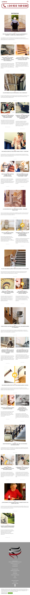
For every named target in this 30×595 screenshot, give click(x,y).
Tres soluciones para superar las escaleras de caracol (8, 292)
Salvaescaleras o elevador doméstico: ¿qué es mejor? (22, 292)
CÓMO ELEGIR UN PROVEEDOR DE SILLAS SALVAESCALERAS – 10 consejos (15, 327)
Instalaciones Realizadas (15, 574)
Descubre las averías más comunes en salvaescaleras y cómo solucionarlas (7, 59)
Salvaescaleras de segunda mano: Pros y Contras (15, 151)
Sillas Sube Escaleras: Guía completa (7, 233)
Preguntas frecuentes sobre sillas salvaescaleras (8, 175)
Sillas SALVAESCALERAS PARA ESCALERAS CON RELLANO (15, 268)
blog (7, 56)
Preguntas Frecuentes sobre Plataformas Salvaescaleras (8, 116)
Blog (15, 576)
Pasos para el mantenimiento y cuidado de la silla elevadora (22, 409)
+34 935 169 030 (15, 564)
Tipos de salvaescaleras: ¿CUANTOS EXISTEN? (7, 408)
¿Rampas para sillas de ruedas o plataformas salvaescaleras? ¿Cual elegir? (7, 351)
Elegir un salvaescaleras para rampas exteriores (7, 527)
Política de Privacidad (15, 580)
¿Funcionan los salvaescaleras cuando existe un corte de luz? (15, 503)
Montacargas (15, 573)
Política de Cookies (15, 583)
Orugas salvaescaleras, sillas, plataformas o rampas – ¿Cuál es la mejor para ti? (15, 35)
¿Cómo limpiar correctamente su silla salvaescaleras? (7, 468)
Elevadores (15, 571)
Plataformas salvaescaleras (15, 570)
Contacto (15, 577)
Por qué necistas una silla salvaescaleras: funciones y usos (22, 175)
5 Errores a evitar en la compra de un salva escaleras (22, 468)
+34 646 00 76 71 (15, 566)
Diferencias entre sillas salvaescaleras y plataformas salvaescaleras (22, 234)
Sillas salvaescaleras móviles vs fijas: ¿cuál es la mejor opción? (22, 58)
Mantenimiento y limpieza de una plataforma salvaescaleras (15, 444)
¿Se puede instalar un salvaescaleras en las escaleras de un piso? (22, 350)
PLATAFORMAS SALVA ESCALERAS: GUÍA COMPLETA (15, 92)
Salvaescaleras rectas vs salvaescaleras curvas (15, 385)
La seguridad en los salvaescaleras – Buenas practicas (15, 210)
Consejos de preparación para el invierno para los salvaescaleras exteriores (22, 117)
